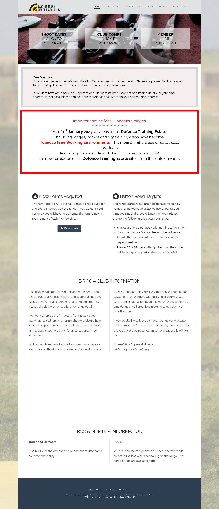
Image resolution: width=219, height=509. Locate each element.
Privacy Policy (95, 490)
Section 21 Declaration (118, 490)
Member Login (181, 6)
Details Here (63, 228)
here (152, 460)
